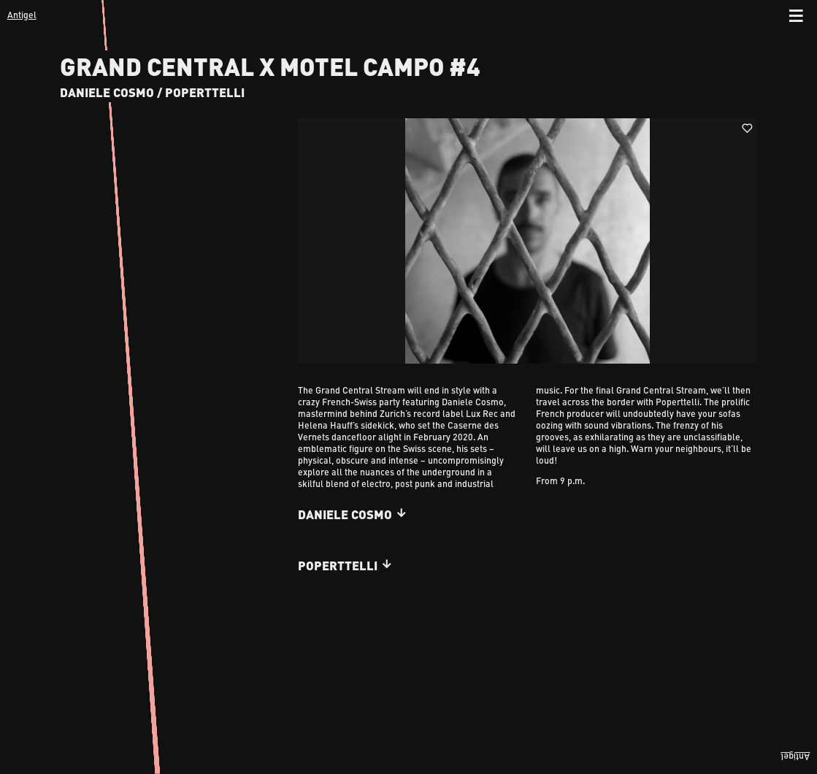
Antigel (22, 14)
